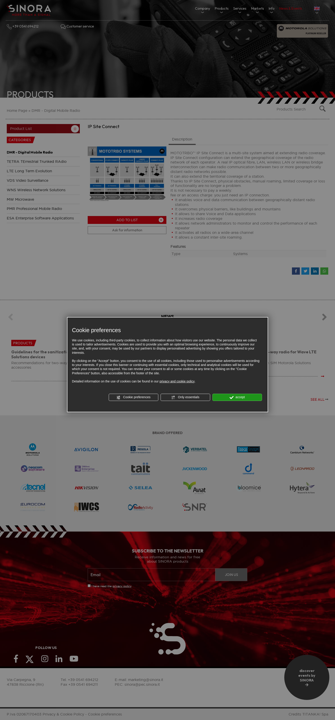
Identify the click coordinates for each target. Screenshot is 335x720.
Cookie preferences (133, 397)
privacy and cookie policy (177, 381)
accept (237, 397)
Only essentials (185, 397)
